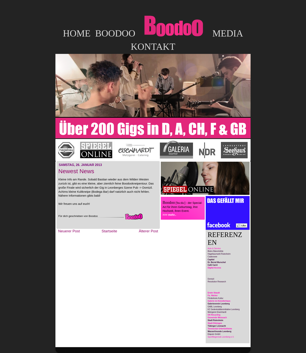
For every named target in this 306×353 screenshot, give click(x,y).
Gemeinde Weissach (217, 317)
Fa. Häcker (213, 295)
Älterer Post (148, 231)
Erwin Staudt (214, 293)
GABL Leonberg (215, 307)
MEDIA (227, 33)
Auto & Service (214, 248)
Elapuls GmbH (214, 334)
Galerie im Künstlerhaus (219, 301)
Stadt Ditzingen (215, 323)
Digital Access (214, 268)
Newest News (76, 171)
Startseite (109, 231)
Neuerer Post (69, 231)
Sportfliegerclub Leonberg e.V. (221, 337)
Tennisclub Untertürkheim (220, 329)
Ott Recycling (214, 315)
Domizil (211, 279)
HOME (76, 33)
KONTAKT (153, 46)
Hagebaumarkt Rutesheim (219, 254)
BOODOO (115, 33)
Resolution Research (217, 282)
